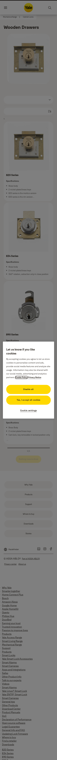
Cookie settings (28, 410)
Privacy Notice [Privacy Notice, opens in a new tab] (34, 377)
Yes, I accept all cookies (28, 400)
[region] (28, 380)
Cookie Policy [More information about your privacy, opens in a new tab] (21, 377)
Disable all (28, 389)
